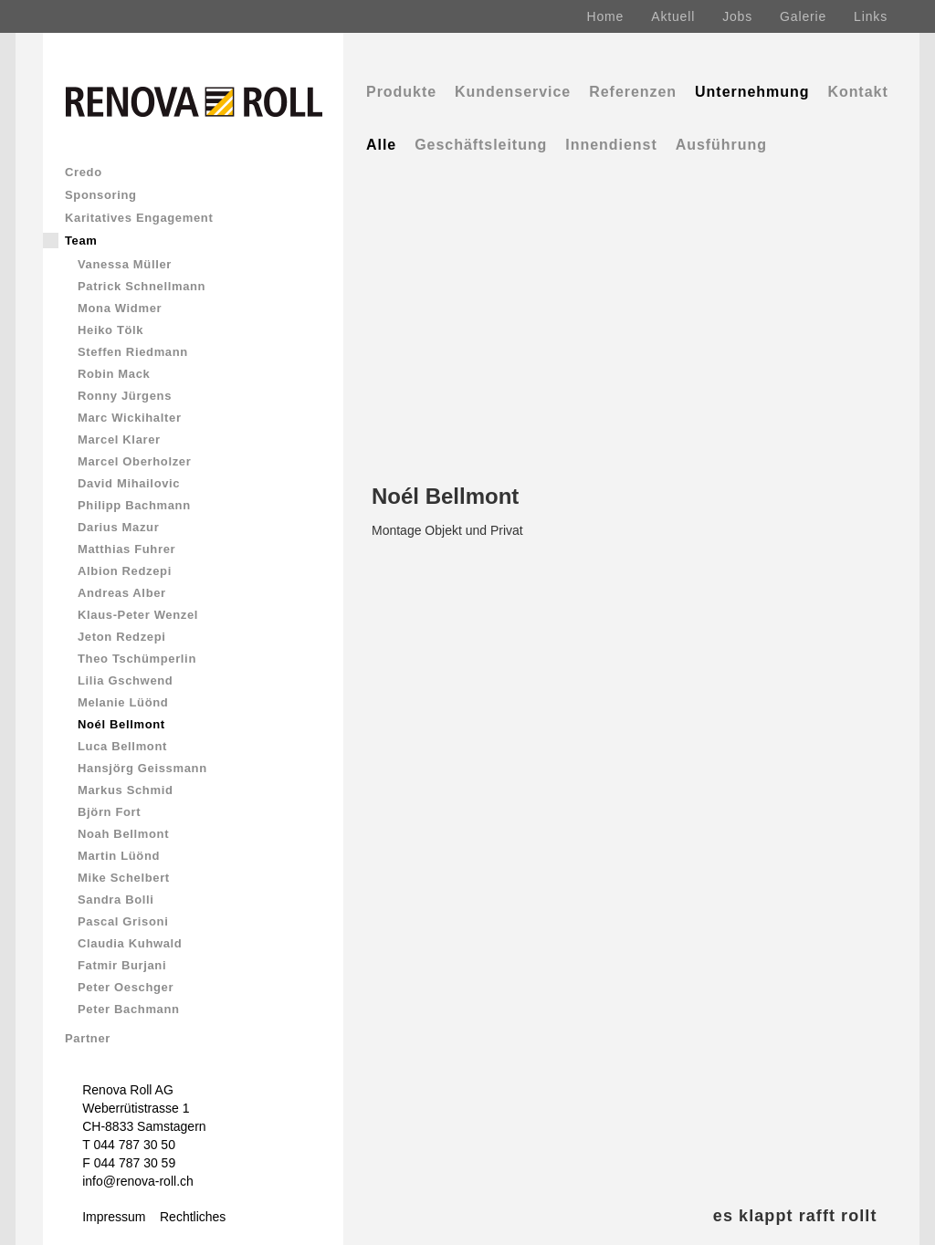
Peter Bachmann (129, 1009)
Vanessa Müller (125, 264)
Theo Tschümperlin (137, 658)
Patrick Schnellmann (141, 286)
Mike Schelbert (124, 877)
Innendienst (611, 144)
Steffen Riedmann (133, 352)
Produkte (401, 91)
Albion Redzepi (125, 571)
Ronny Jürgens (125, 396)
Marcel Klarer (119, 439)
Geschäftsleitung (481, 144)
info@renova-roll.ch (138, 1181)
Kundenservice (513, 91)
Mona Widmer (120, 308)
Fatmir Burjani (122, 965)
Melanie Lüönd (123, 702)
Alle (381, 144)
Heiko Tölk (110, 330)
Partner (87, 1038)
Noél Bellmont (121, 724)
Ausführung (721, 144)
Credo (83, 172)
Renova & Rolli (184, 1236)
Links (871, 16)
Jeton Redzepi (122, 636)
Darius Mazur (118, 527)
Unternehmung (752, 91)
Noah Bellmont (123, 834)
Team (81, 240)
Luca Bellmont (122, 746)
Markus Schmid (125, 790)
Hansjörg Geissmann (142, 768)
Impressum (113, 1216)
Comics (103, 1236)
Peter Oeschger (125, 987)
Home (606, 16)
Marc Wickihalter (130, 417)
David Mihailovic (129, 483)
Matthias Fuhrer (126, 549)
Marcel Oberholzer (134, 461)
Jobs (737, 16)
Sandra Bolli (116, 899)
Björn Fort (109, 812)
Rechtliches (193, 1216)
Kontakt (857, 91)
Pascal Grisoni (123, 921)
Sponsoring (101, 195)
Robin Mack (114, 374)
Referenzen (633, 91)
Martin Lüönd (119, 856)
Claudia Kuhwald (130, 943)
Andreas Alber (122, 593)
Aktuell (673, 16)
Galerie (803, 16)
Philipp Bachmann (134, 505)
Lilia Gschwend (125, 680)
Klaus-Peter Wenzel (138, 615)
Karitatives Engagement (139, 218)
